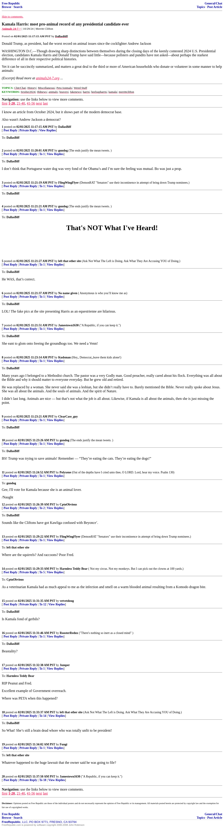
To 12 (42, 604)
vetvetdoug (67, 601)
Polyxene (65, 472)
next (39, 103)
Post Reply (10, 130)
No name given (68, 293)
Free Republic (11, 3)
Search (18, 7)
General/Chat (213, 3)
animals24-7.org (47, 78)
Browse (6, 7)
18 (3, 712)
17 (3, 665)
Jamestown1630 (68, 325)
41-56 (31, 103)
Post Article (214, 7)
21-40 (21, 103)
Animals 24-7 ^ (11, 28)
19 (3, 744)
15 (3, 601)
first (5, 103)
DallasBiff (64, 126)
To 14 (42, 715)
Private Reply (28, 130)
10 (3, 440)
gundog (63, 150)
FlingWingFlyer (68, 182)
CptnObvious (68, 504)
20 (3, 776)
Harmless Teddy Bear (73, 568)
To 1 (42, 154)
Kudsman (64, 357)
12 (3, 504)
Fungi (63, 744)
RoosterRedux (69, 633)
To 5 (42, 572)
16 (3, 633)
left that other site (69, 261)
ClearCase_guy (68, 416)
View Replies (47, 130)
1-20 (11, 103)
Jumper (65, 665)
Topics (201, 7)
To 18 (42, 780)
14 (3, 568)
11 (3, 472)
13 (3, 536)
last (45, 103)
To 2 (42, 508)
